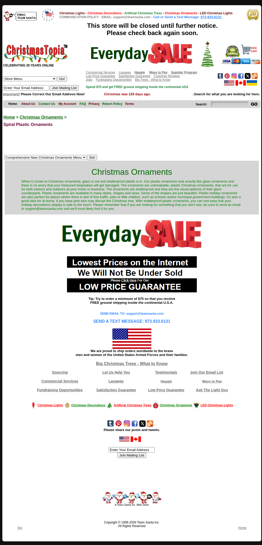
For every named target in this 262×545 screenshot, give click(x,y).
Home (9, 117)
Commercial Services (100, 72)
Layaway (125, 72)
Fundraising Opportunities (113, 80)
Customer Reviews (167, 76)
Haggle (166, 381)
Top (19, 528)
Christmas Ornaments (41, 117)
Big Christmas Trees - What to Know (132, 363)
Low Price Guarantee (100, 76)
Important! (11, 94)
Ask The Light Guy (212, 390)
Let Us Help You (116, 372)
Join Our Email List (206, 372)
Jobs (89, 80)
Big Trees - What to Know (152, 80)
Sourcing (60, 372)
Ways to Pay (212, 381)
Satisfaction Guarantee (134, 76)
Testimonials (166, 372)
